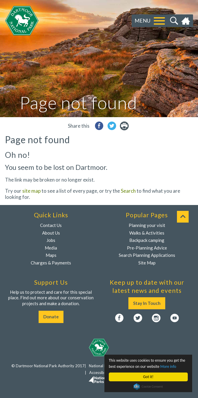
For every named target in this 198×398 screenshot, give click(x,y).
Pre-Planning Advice (147, 247)
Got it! (148, 376)
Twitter (138, 318)
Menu (142, 20)
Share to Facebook (99, 125)
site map (31, 191)
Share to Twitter (112, 125)
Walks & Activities (146, 232)
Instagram (156, 318)
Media (51, 247)
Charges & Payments (51, 262)
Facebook (119, 318)
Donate (51, 316)
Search (173, 20)
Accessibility (99, 372)
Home (186, 20)
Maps (51, 255)
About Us (51, 232)
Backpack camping (146, 240)
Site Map (147, 262)
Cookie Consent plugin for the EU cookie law (148, 386)
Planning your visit (147, 225)
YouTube (174, 318)
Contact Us (51, 225)
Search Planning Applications (147, 255)
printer (124, 125)
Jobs (51, 240)
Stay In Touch (147, 303)
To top (183, 217)
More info (168, 366)
